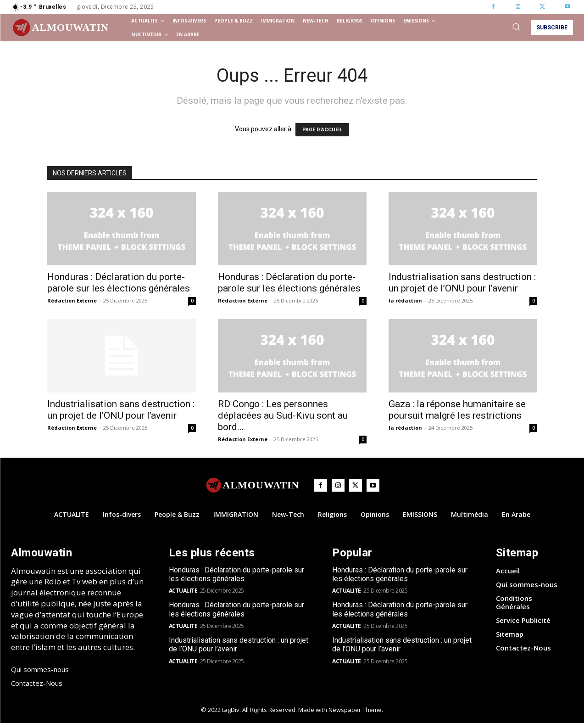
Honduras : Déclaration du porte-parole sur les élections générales (118, 282)
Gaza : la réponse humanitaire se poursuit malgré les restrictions (457, 409)
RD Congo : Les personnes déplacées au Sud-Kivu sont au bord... (283, 415)
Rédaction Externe (72, 300)
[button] (516, 26)
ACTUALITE (183, 590)
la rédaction (405, 300)
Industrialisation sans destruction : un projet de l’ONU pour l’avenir (462, 282)
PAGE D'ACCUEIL (322, 130)
